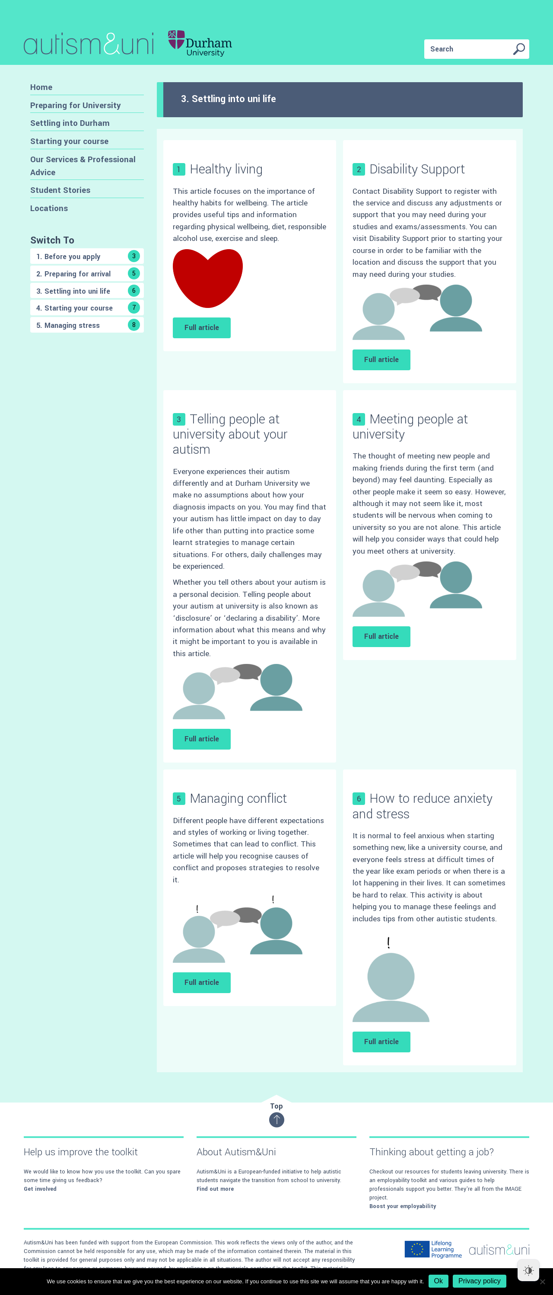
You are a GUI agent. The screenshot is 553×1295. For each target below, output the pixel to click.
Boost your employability (402, 1206)
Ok (438, 1281)
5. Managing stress (88, 325)
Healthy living (226, 169)
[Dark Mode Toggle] (528, 1270)
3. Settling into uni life (88, 291)
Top (276, 1114)
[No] (542, 1281)
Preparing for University (75, 105)
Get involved (40, 1189)
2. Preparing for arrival (88, 273)
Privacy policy (479, 1281)
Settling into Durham (70, 123)
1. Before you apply (88, 256)
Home (41, 87)
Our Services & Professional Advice (83, 166)
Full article (201, 328)
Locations (49, 208)
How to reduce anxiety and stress (423, 806)
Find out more (215, 1189)
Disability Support (417, 169)
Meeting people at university (410, 426)
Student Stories (60, 190)
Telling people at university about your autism (230, 434)
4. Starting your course (88, 307)
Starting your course (69, 141)
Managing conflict (238, 799)
